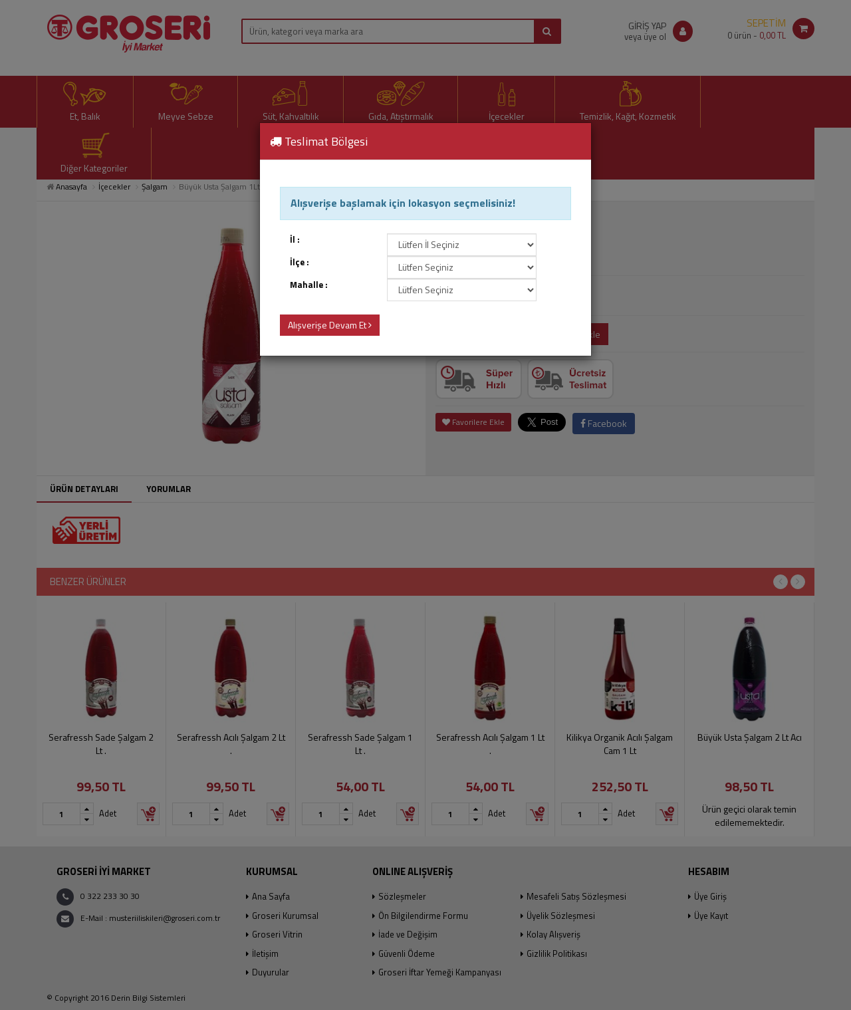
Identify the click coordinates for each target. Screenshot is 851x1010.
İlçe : (299, 262)
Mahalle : (309, 285)
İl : (295, 239)
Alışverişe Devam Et (330, 325)
